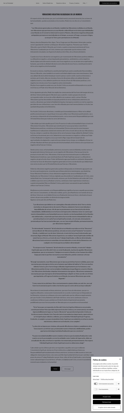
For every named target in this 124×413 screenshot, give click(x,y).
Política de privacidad (107, 379)
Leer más (96, 376)
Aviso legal (96, 379)
